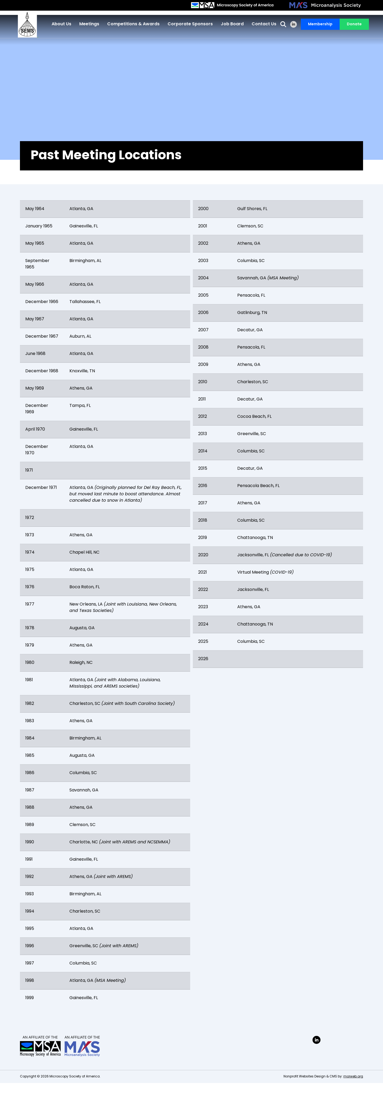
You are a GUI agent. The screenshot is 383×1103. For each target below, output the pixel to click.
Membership (318, 25)
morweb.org (353, 1076)
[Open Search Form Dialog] (281, 25)
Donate (352, 25)
